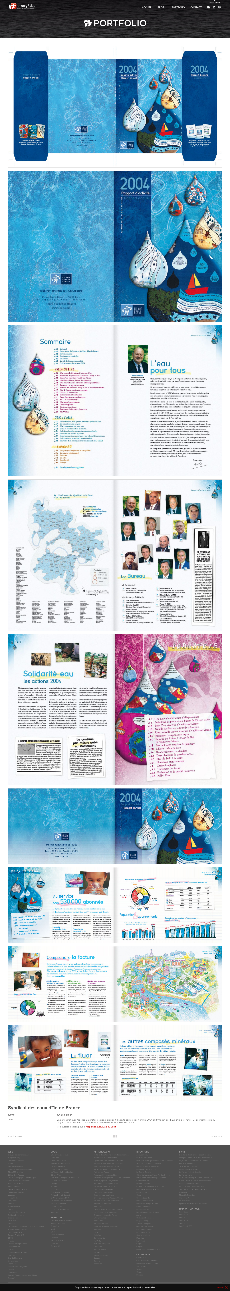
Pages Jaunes (14, 1264)
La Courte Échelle (58, 1166)
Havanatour (13, 1272)
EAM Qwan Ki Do (100, 1218)
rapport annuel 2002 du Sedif (101, 1126)
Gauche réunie (100, 1249)
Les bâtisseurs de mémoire (19, 1181)
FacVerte (97, 1241)
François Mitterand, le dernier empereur (195, 1158)
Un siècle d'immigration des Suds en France (26, 1227)
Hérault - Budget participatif (105, 1186)
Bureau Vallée (99, 1238)
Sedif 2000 (183, 1223)
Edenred (11, 1164)
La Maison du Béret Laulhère (63, 1172)
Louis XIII (183, 1192)
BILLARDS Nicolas (15, 1172)
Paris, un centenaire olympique (106, 1166)
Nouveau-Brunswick (16, 1212)
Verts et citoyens (101, 1255)
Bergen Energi (142, 1221)
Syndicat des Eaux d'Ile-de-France (193, 1204)
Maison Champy (143, 1184)
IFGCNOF (12, 1249)
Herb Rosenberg (15, 1232)
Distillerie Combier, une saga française (195, 1155)
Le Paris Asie (184, 1201)
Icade (96, 1232)
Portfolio (178, 7)
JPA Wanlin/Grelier (16, 1166)
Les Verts (97, 1252)
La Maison (55, 1158)
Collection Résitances (60, 1209)
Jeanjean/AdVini (143, 1155)
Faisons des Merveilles (60, 1164)
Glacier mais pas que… (60, 1155)
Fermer (220, 1287)
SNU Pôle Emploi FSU (60, 1198)
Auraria (11, 1204)
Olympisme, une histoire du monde (193, 1161)
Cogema (139, 1247)
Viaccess (11, 1224)
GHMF (53, 1232)
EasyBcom (12, 1201)
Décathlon (98, 1264)
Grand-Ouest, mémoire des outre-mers (195, 1181)
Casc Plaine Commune (60, 1192)
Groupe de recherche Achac (19, 1155)
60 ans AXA (56, 1175)
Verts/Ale (97, 1235)
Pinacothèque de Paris (17, 1252)
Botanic (97, 1261)
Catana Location (143, 1235)
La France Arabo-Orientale (190, 1172)
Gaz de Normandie (16, 1258)
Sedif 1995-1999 (185, 1226)
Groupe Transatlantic (145, 1227)
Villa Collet (98, 1207)
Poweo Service (14, 1247)
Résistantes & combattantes (105, 1158)
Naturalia (11, 1255)
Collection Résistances (188, 1169)
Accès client (214, 3)
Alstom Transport (143, 1224)
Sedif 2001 (183, 1221)
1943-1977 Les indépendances (106, 1184)
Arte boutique (14, 1186)
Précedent (15, 1137)
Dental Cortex (56, 1207)
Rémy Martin (141, 1192)
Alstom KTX (184, 1198)
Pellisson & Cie (142, 1209)
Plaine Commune (101, 1224)
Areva (138, 1215)
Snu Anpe (98, 1247)
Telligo (139, 1269)
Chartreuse (141, 1258)
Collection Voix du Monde (61, 1201)
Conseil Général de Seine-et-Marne (22, 1275)
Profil (162, 7)
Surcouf (11, 1278)
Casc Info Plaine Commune (62, 1221)
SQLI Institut (141, 1266)
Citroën (11, 1209)
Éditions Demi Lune (16, 1215)
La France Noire (185, 1175)
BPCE (10, 1238)
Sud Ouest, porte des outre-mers (193, 1189)
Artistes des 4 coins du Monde (106, 1201)
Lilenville (54, 1238)
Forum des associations (103, 1192)
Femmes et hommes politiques (106, 1175)
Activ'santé (55, 1246)
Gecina (11, 1270)
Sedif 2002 (183, 1218)
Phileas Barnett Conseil (17, 1229)
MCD (53, 1229)
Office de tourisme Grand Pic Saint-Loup (153, 1175)
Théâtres (54, 1243)
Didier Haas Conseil (16, 1192)
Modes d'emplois (58, 1223)
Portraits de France (16, 1161)
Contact (196, 7)
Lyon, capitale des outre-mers (191, 1186)
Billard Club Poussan (16, 1175)
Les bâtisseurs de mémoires (105, 1212)
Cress (138, 1195)
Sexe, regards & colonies (104, 1195)
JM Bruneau (13, 1261)
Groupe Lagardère (143, 1198)
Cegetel (97, 1258)
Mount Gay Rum (143, 1232)
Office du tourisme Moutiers (148, 1249)
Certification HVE (143, 1181)
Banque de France (58, 1241)
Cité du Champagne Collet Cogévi (22, 1178)
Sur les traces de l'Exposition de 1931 (109, 1169)
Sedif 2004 (183, 1215)
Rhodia (11, 1241)
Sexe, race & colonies (188, 1166)
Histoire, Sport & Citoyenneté (20, 1169)
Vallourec (12, 1221)
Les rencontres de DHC (17, 1189)
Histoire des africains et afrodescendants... (111, 1155)
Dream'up (55, 1226)
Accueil (147, 7)
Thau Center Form (15, 1184)
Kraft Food (140, 1241)
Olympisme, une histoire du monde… (109, 1161)
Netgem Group (14, 1158)
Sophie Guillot (14, 1207)
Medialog (55, 1212)
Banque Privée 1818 (16, 1235)
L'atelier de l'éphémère (17, 1244)
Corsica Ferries (14, 1218)
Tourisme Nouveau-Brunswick (106, 1227)
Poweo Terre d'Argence (17, 1267)
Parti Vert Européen (102, 1244)
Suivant (217, 1137)
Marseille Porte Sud (187, 1195)
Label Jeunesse (57, 1235)
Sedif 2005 (183, 1212)
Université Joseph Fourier (147, 1204)
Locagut (11, 1195)
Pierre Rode (13, 1198)
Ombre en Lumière (58, 1161)
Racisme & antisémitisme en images (108, 1164)
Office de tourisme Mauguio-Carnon (108, 1198)
